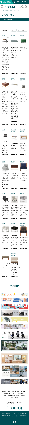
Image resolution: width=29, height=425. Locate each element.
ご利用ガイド (14, 393)
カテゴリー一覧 (11, 391)
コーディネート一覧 (20, 391)
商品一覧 (4, 391)
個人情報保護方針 (14, 397)
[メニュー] (2, 6)
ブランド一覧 (7, 393)
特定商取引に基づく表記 (13, 395)
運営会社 (4, 395)
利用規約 (23, 395)
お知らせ (21, 393)
